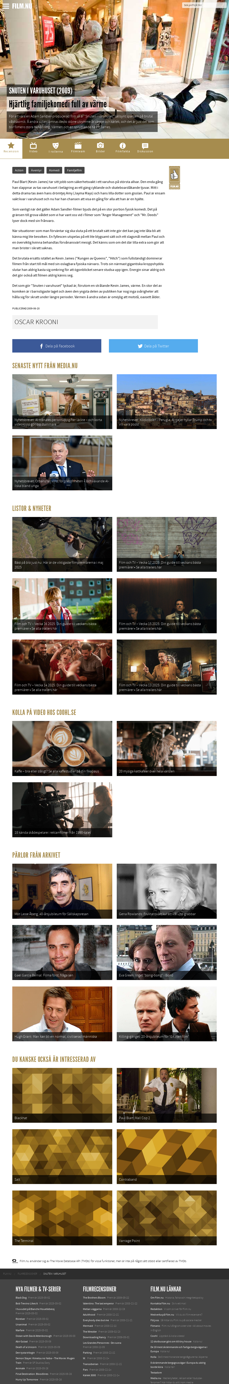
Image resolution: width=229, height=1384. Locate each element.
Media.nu (156, 1353)
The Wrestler (90, 1306)
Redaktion (156, 1284)
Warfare (20, 1305)
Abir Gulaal (22, 1316)
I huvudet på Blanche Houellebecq (35, 1284)
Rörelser (20, 1294)
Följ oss (155, 1295)
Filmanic (155, 1301)
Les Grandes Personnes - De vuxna (102, 1317)
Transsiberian (90, 1339)
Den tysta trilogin (25, 1327)
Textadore (156, 1347)
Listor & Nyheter (31, 504)
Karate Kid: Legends (27, 1375)
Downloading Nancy (94, 1312)
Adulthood (89, 1289)
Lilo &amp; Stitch (25, 1370)
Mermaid (88, 1301)
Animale (20, 1343)
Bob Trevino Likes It (27, 1278)
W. (84, 1333)
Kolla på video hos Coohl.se (44, 703)
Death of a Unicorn (26, 1322)
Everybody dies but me (96, 1295)
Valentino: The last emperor (98, 1278)
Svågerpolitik (158, 1363)
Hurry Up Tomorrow (27, 1354)
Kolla (153, 1332)
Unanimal (21, 1299)
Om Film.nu (157, 1272)
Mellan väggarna (92, 1284)
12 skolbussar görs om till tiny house (171, 1316)
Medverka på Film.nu (162, 1289)
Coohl (154, 1310)
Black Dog (21, 1272)
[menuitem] (7, 1249)
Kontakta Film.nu (160, 1278)
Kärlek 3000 (89, 1350)
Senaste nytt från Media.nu (45, 365)
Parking (87, 1327)
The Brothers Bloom (94, 1272)
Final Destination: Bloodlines (32, 1349)
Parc (85, 1344)
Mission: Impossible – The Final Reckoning (39, 1360)
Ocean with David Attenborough (34, 1310)
